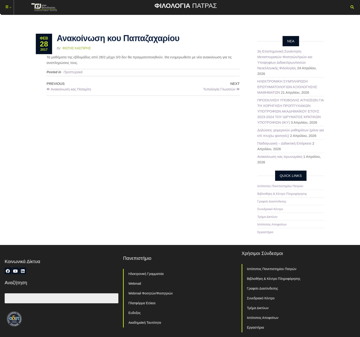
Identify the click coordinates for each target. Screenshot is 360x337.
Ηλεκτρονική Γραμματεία (145, 274)
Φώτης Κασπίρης (77, 48)
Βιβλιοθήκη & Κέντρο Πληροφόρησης (282, 193)
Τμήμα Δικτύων (267, 216)
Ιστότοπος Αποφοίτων (272, 224)
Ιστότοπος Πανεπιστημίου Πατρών (280, 186)
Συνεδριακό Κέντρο (270, 209)
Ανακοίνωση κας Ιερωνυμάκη (279, 157)
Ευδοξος (134, 313)
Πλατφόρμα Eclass (141, 303)
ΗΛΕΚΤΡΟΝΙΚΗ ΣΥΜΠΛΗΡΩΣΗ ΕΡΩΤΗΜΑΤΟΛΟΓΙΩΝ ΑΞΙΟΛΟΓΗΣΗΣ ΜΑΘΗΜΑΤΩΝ (287, 86)
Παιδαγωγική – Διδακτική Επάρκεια (284, 143)
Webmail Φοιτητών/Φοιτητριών (150, 293)
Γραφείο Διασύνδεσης (272, 201)
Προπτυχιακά (73, 72)
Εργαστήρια (265, 232)
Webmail (134, 283)
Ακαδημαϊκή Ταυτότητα (144, 322)
